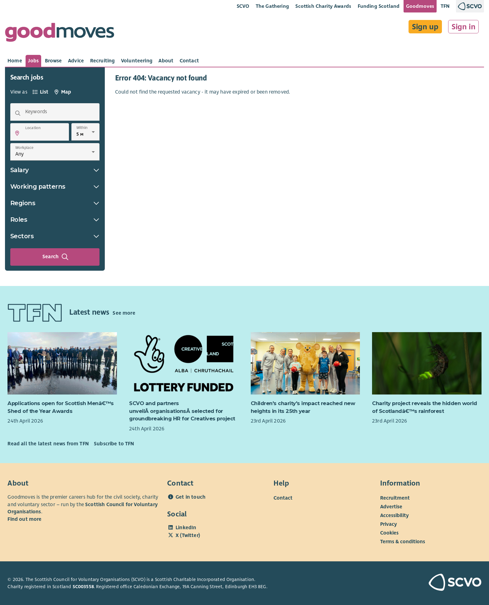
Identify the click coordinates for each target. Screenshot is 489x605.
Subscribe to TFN (114, 444)
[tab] (15, 61)
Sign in (464, 26)
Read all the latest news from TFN (48, 444)
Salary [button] (54, 170)
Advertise (391, 507)
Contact (283, 498)
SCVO (243, 6)
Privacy (388, 524)
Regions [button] (54, 203)
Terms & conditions (402, 542)
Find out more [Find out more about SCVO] (24, 519)
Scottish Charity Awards (323, 6)
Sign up (425, 26)
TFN (445, 6)
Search (55, 257)
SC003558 (83, 586)
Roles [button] (54, 219)
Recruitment (395, 498)
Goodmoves (420, 6)
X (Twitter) (188, 535)
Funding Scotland (379, 6)
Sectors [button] (54, 236)
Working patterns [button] (54, 186)
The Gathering (272, 6)
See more (124, 313)
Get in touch (191, 497)
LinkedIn (186, 528)
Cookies (389, 533)
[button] (17, 133)
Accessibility (394, 515)
